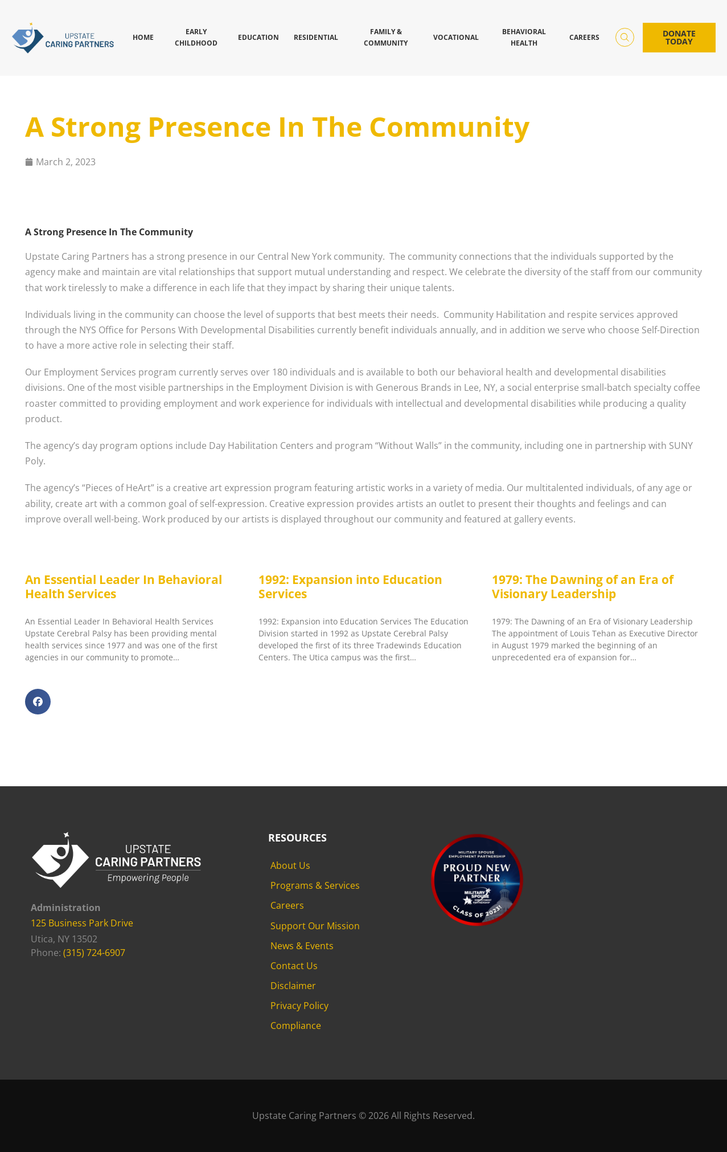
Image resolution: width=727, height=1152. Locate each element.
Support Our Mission (315, 926)
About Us (290, 865)
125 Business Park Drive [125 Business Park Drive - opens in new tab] (82, 923)
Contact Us (294, 965)
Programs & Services (315, 885)
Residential (316, 37)
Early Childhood (196, 37)
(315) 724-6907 (94, 952)
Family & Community (386, 37)
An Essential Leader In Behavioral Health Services (123, 586)
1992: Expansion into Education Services (350, 586)
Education (258, 37)
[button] (38, 701)
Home (143, 37)
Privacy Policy (299, 1005)
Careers (584, 37)
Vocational (456, 37)
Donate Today (679, 37)
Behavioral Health (524, 37)
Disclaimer (293, 985)
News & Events (302, 945)
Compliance (295, 1025)
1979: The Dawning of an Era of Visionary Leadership (582, 586)
